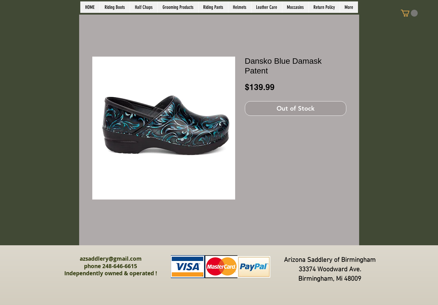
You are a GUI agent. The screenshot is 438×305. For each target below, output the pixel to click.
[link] (409, 13)
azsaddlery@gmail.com (111, 258)
